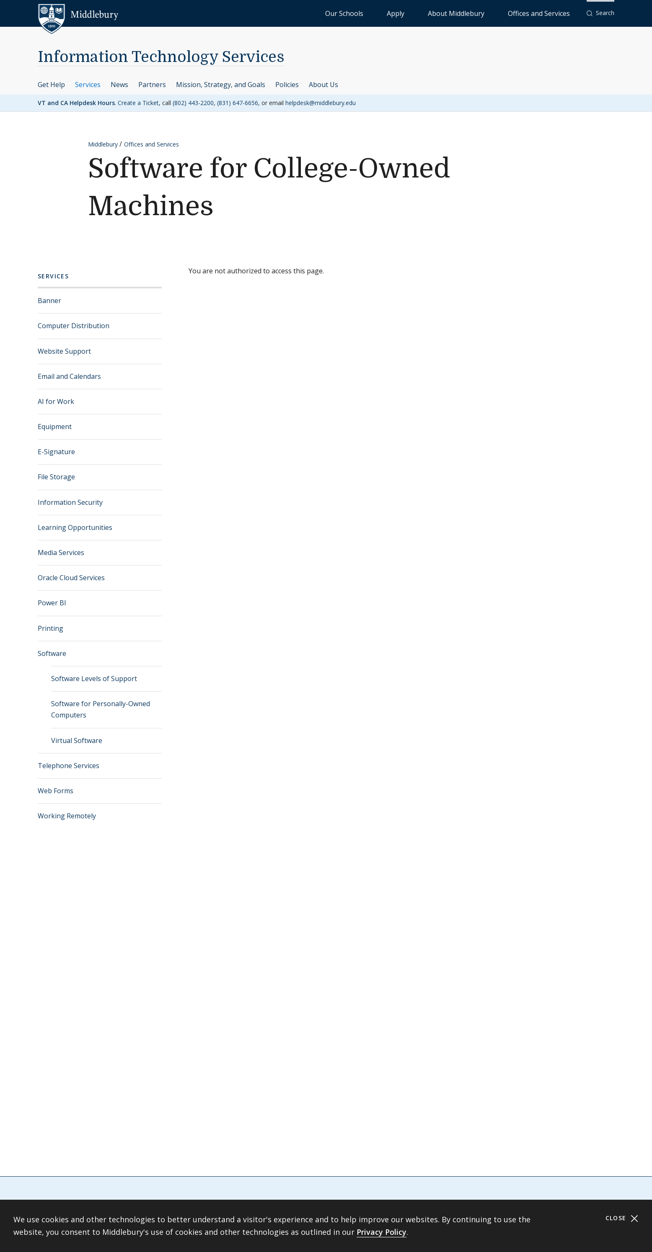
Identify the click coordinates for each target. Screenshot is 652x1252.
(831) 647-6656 (237, 103)
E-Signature (56, 451)
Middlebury (103, 144)
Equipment (55, 426)
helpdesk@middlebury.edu (320, 103)
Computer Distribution (73, 325)
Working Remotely (67, 815)
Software (52, 653)
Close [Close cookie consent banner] (622, 1218)
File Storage (56, 476)
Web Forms (55, 790)
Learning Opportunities (75, 527)
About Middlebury (487, 13)
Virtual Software (76, 740)
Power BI (52, 602)
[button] (600, 13)
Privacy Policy (381, 1232)
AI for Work (56, 401)
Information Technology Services (161, 57)
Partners (152, 84)
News (119, 84)
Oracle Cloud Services (71, 577)
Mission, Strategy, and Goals (220, 84)
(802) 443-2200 (193, 103)
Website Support (64, 351)
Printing (50, 628)
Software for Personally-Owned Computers (100, 709)
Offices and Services (549, 13)
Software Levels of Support (94, 678)
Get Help (51, 84)
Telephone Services (68, 765)
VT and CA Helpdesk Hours (76, 103)
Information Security (70, 502)
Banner (49, 300)
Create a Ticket (138, 103)
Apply (446, 13)
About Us (323, 84)
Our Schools (412, 13)
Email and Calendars (69, 376)
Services (88, 84)
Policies (287, 84)
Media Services (61, 552)
